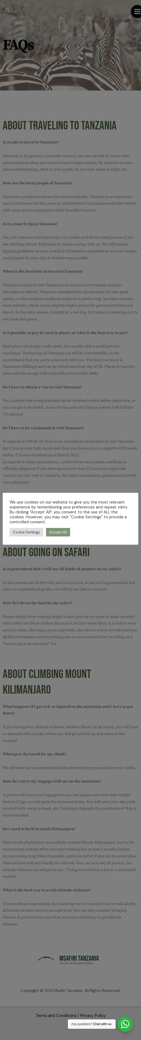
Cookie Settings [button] (26, 532)
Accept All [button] (58, 532)
